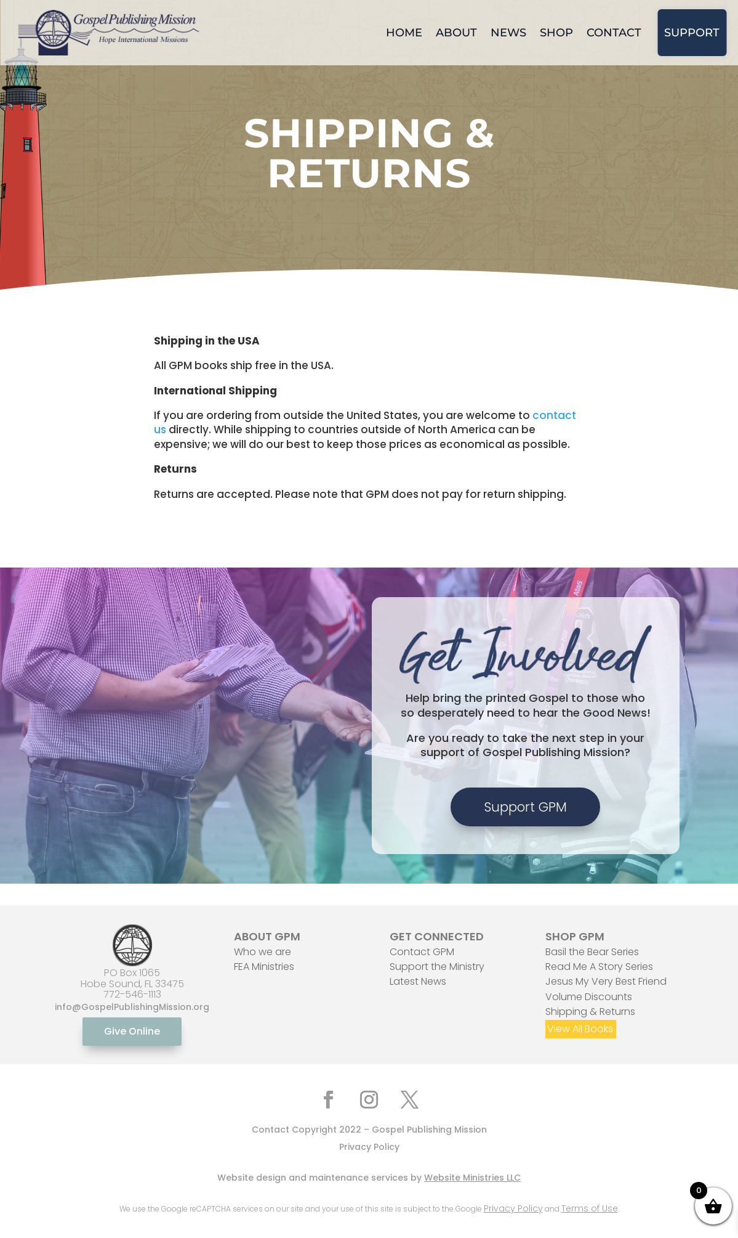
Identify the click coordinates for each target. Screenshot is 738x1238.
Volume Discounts (588, 997)
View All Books (580, 1029)
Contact (614, 32)
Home (404, 32)
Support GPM (525, 807)
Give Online (132, 1031)
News (508, 32)
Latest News (418, 981)
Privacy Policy (369, 1147)
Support (692, 32)
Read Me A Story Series (599, 966)
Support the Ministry (437, 966)
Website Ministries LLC (472, 1177)
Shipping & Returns (590, 1011)
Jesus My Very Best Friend (606, 981)
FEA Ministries (264, 966)
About (456, 32)
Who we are (262, 952)
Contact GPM (422, 952)
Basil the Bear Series (592, 952)
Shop (556, 32)
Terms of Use (589, 1208)
